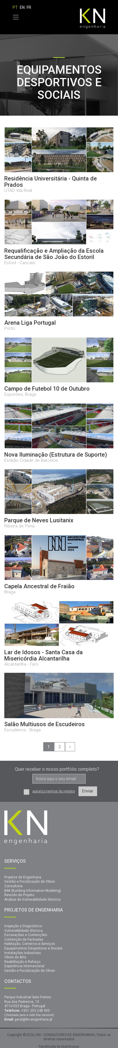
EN (22, 7)
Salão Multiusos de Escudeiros (44, 724)
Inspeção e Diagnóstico (23, 926)
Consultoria (13, 886)
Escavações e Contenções (25, 935)
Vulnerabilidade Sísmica (23, 931)
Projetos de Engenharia (22, 877)
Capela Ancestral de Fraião (39, 586)
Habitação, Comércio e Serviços (29, 944)
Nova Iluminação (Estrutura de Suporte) (55, 454)
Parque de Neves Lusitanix (38, 520)
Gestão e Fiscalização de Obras (29, 882)
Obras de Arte (15, 957)
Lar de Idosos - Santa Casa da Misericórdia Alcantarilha (43, 655)
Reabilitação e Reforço (22, 962)
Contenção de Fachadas (23, 939)
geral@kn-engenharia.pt (33, 1019)
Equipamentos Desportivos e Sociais (33, 948)
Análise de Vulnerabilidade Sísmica (32, 900)
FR (29, 7)
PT (15, 7)
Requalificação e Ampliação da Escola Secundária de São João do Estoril (54, 253)
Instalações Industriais (22, 953)
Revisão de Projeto (19, 895)
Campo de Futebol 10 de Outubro (47, 388)
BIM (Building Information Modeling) (32, 891)
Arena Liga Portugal (30, 322)
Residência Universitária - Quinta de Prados (50, 181)
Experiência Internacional (24, 966)
